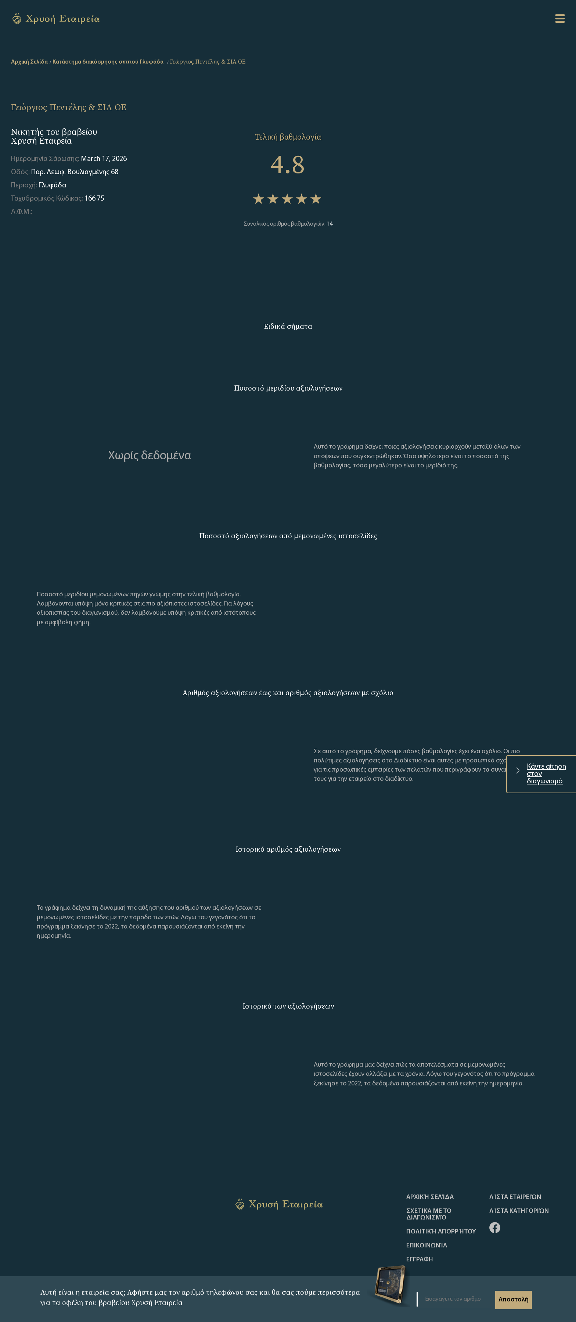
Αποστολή (513, 1299)
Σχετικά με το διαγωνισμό (428, 1214)
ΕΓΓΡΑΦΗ (419, 1260)
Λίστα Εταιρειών (515, 1197)
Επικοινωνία (426, 1246)
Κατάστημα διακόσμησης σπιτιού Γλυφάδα (108, 62)
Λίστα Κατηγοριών (519, 1211)
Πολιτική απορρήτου (441, 1232)
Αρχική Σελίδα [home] (29, 62)
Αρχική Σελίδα (430, 1197)
